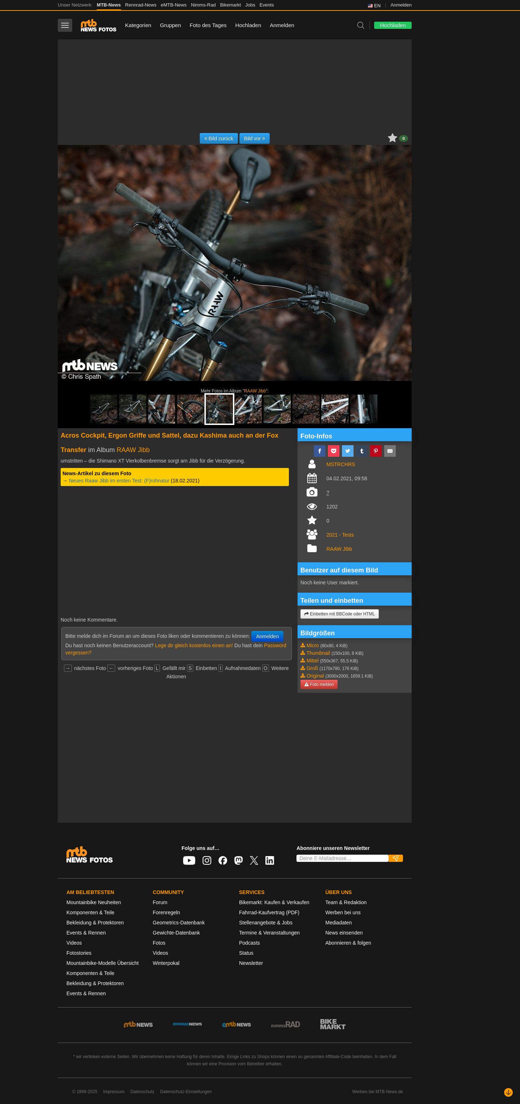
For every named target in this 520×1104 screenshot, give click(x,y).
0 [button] (403, 138)
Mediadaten (338, 922)
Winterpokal (166, 963)
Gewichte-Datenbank (176, 933)
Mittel (312, 660)
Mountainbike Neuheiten (93, 902)
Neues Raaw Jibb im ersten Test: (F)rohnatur (119, 481)
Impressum (114, 1091)
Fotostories (78, 953)
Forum (160, 902)
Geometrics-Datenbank (179, 922)
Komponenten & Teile (90, 912)
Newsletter (251, 963)
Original (315, 676)
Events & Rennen (86, 933)
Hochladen (248, 25)
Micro (313, 645)
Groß (312, 668)
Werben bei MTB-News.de (377, 1091)
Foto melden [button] (319, 684)
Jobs (250, 5)
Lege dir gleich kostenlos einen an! (194, 645)
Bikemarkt (230, 5)
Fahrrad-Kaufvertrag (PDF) (269, 912)
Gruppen (170, 25)
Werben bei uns (343, 912)
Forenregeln (166, 912)
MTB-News (109, 5)
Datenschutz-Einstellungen (186, 1091)
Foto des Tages (208, 25)
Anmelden (401, 5)
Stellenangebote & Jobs (265, 922)
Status (246, 953)
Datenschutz (142, 1091)
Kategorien (138, 25)
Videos (74, 943)
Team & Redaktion (346, 902)
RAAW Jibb (255, 391)
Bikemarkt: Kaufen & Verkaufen (274, 902)
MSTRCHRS (340, 464)
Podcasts (249, 943)
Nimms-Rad (203, 5)
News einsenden (344, 933)
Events (267, 5)
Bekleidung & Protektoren (95, 922)
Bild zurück (218, 138)
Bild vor (254, 138)
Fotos (159, 943)
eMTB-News (174, 5)
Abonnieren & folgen (348, 943)
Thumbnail (318, 653)
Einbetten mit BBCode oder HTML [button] (339, 614)
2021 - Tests (340, 535)
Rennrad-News (141, 5)
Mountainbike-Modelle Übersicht (102, 963)
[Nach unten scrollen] (508, 1092)
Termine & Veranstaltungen (269, 933)
